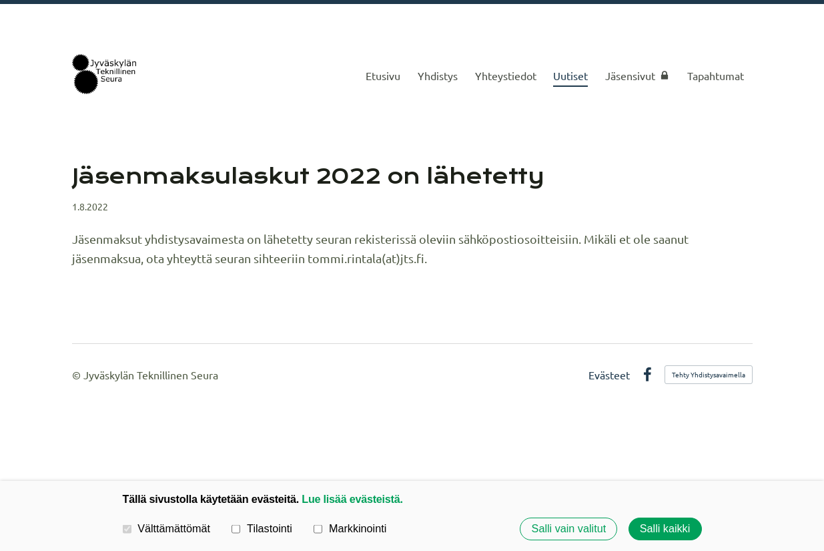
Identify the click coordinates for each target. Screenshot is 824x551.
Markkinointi (350, 528)
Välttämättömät (167, 528)
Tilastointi (262, 528)
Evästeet (609, 374)
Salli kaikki (665, 529)
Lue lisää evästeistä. (352, 499)
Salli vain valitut (569, 529)
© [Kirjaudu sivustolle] (77, 374)
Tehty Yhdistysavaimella (708, 374)
